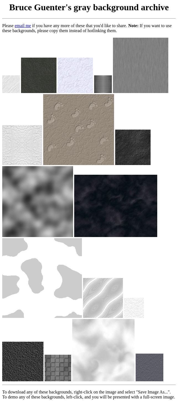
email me (23, 25)
